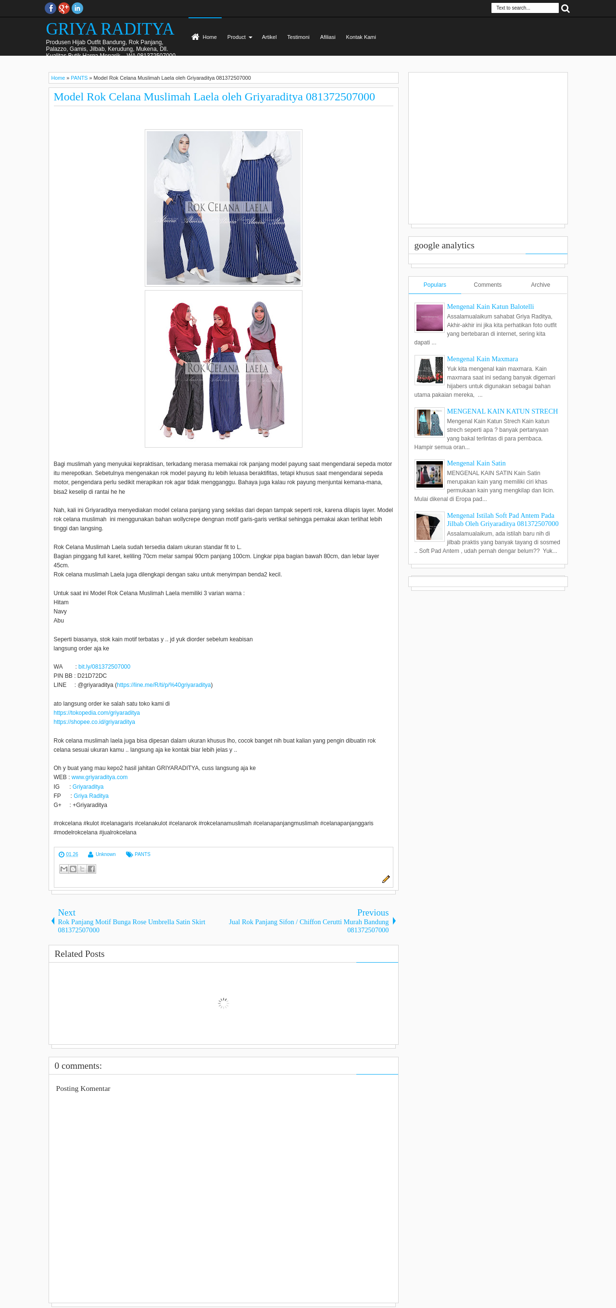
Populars (435, 284)
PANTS (143, 854)
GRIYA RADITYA (110, 29)
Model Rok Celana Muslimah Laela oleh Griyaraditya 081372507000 (215, 96)
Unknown (106, 854)
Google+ (64, 8)
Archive (540, 284)
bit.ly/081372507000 (104, 666)
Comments (488, 284)
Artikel (269, 37)
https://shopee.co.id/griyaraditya (94, 722)
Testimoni (298, 37)
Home (210, 37)
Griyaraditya (88, 786)
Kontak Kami (361, 37)
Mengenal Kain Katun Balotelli (490, 306)
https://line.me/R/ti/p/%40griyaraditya (164, 685)
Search (565, 8)
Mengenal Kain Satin (476, 463)
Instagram (77, 8)
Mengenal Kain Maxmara (482, 359)
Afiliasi (328, 37)
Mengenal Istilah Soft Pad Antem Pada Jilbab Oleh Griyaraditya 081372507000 (503, 519)
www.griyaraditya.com (100, 777)
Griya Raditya (91, 796)
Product (236, 37)
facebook (50, 8)
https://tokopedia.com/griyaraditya (97, 712)
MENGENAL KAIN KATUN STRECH (502, 411)
